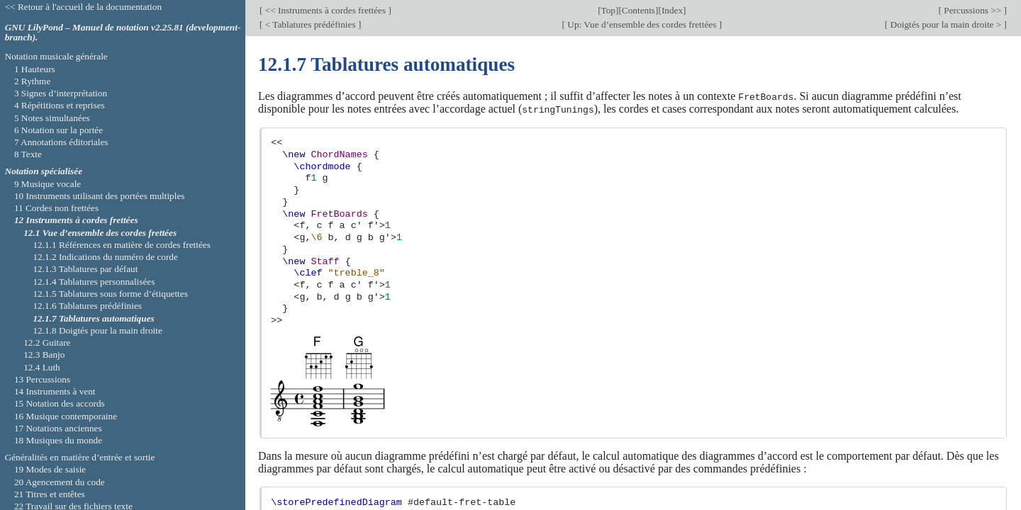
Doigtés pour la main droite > (945, 24)
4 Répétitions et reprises (59, 105)
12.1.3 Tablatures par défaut (85, 269)
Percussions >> (973, 10)
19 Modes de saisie (50, 469)
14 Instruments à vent (55, 391)
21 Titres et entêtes (49, 494)
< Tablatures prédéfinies (310, 24)
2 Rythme (32, 81)
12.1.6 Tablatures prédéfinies (87, 305)
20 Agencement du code (59, 482)
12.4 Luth (41, 367)
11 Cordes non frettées (56, 208)
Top (608, 10)
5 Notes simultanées (52, 118)
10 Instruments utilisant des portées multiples (99, 196)
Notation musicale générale (56, 56)
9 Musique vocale (47, 183)
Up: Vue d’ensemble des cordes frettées (642, 24)
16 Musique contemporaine (65, 416)
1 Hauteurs (34, 69)
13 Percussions (42, 379)
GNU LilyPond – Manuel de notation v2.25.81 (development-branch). (123, 32)
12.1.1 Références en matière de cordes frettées (121, 244)
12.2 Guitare (46, 342)
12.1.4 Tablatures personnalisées (94, 281)
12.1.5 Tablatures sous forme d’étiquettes (110, 293)
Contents (638, 10)
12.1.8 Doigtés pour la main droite (97, 330)
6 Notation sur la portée (58, 130)
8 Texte (28, 154)
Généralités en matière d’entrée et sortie (80, 457)
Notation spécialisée (43, 171)
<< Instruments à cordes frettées (325, 10)
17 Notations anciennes (58, 428)
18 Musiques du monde (58, 440)
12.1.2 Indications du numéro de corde (105, 256)
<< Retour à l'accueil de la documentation (83, 6)
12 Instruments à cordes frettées (76, 220)
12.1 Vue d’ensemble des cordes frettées (100, 232)
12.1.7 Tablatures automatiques (93, 318)
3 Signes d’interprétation (60, 93)
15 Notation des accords (59, 403)
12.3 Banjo (44, 354)
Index (672, 10)
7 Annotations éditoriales (61, 142)
